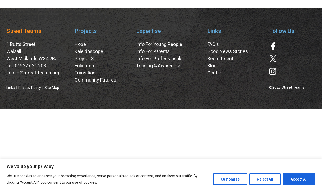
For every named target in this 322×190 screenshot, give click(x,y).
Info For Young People (159, 44)
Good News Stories (227, 51)
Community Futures (95, 80)
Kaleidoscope (89, 51)
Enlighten (84, 65)
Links (10, 88)
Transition (85, 72)
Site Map (51, 88)
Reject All (265, 179)
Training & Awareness (159, 65)
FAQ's (213, 44)
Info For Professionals (159, 58)
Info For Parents (153, 51)
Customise (230, 179)
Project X (84, 58)
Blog (212, 65)
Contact (215, 72)
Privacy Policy (29, 88)
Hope (80, 44)
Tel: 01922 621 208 (26, 65)
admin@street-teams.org (32, 72)
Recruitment (220, 58)
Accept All (299, 179)
